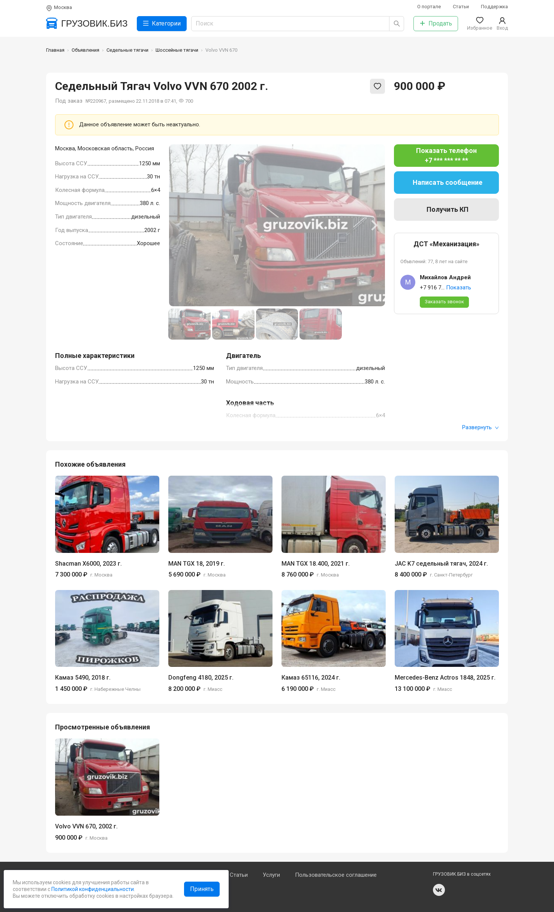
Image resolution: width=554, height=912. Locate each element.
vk (439, 890)
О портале (429, 6)
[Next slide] (373, 225)
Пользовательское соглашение (336, 875)
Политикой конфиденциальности (92, 889)
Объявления (85, 50)
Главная (55, 50)
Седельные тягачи (127, 50)
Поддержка (494, 6)
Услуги (271, 875)
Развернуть (480, 427)
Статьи (461, 6)
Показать (458, 287)
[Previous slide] (180, 225)
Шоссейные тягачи (177, 50)
